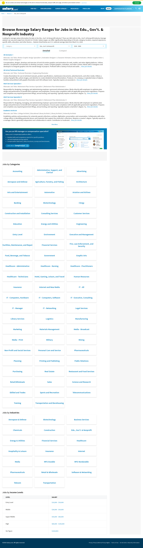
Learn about (17, 146)
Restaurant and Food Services (81, 371)
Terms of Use (114, 542)
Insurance (17, 287)
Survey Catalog (61, 9)
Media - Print (17, 340)
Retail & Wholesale (49, 472)
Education (17, 224)
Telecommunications (81, 392)
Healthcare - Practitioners (81, 266)
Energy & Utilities (17, 440)
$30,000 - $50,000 (58, 509)
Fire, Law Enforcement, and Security (81, 245)
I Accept (137, 3)
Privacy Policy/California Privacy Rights (99, 542)
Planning (17, 361)
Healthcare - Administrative (17, 266)
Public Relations (81, 361)
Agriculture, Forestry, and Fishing (49, 181)
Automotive (49, 192)
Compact (63, 50)
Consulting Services (49, 213)
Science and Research (81, 382)
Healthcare (81, 440)
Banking (17, 203)
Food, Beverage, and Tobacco (17, 255)
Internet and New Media (49, 287)
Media (17, 461)
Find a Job (87, 9)
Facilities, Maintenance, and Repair (17, 245)
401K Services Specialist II (12, 97)
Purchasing (17, 371)
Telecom (17, 483)
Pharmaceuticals (81, 350)
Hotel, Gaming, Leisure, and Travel (49, 276)
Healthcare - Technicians (17, 276)
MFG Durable (49, 461)
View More (55, 124)
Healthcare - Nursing (49, 266)
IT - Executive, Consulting (81, 297)
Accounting (17, 171)
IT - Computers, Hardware (17, 297)
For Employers (46, 9)
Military (49, 340)
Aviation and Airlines (81, 192)
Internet (81, 451)
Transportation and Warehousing (49, 403)
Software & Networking (81, 472)
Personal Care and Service (49, 350)
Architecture (81, 181)
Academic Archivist (10, 110)
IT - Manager (17, 308)
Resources (75, 9)
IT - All (81, 287)
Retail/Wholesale (17, 382)
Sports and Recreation (49, 392)
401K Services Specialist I (12, 84)
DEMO (109, 8)
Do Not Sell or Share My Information (130, 542)
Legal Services (81, 308)
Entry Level (17, 234)
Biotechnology (49, 203)
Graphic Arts (81, 255)
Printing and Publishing (49, 361)
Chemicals (17, 430)
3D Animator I (8, 55)
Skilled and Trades (17, 392)
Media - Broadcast (81, 329)
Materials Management (49, 329)
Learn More (84, 2)
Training (17, 403)
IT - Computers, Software (49, 297)
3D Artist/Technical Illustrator (14, 70)
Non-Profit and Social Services (17, 350)
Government (49, 255)
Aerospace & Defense (17, 419)
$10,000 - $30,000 (58, 502)
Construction (49, 430)
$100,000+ (55, 531)
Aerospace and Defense (17, 181)
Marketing (17, 329)
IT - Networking (49, 308)
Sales (49, 382)
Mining (81, 340)
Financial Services (49, 245)
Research (9, 13)
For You (34, 9)
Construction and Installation (17, 213)
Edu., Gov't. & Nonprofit (81, 430)
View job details (86, 66)
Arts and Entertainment (17, 192)
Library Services (17, 318)
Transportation (49, 483)
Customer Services (81, 213)
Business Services (81, 419)
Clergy (81, 203)
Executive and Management (81, 234)
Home (2, 13)
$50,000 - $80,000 (58, 517)
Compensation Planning (123, 9)
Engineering (81, 224)
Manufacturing (81, 318)
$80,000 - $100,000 (58, 524)
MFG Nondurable (81, 461)
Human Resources (81, 276)
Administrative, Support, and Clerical (49, 171)
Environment (49, 234)
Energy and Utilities (49, 224)
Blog (102, 8)
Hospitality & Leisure (17, 451)
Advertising (81, 171)
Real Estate (49, 371)
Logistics (49, 318)
